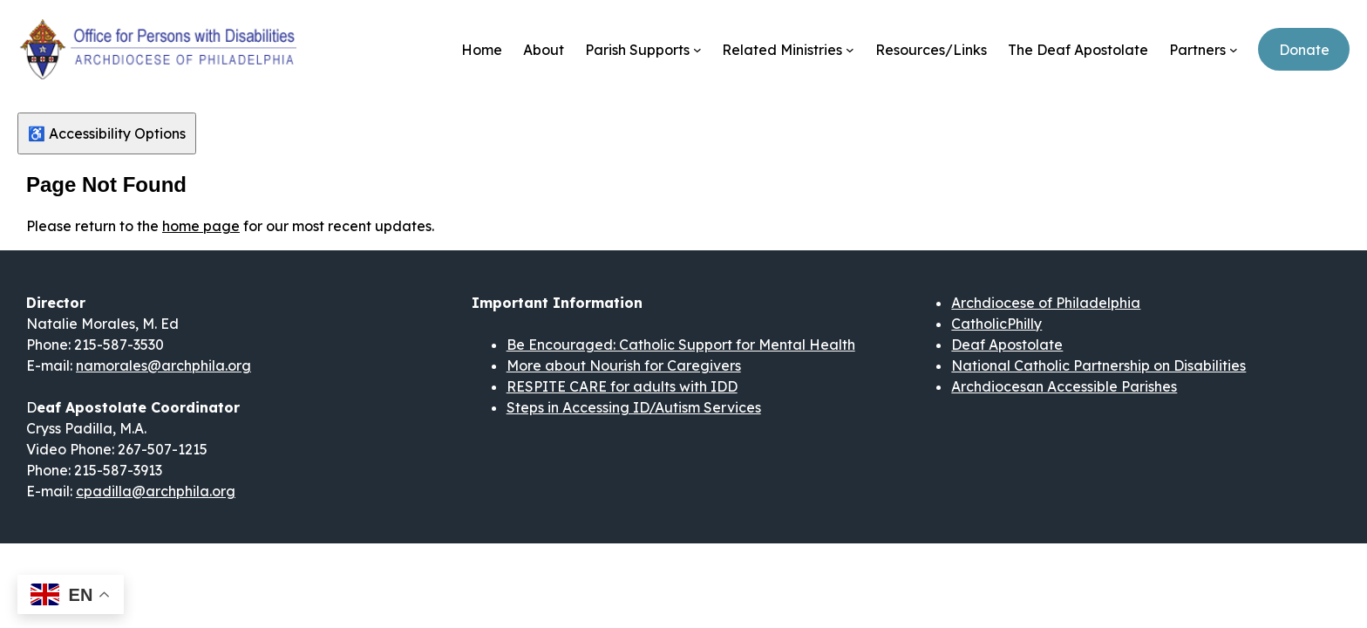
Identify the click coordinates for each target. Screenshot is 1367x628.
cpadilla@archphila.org (155, 491)
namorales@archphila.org (163, 365)
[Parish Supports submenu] (697, 49)
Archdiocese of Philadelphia (1045, 302)
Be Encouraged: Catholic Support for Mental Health (681, 344)
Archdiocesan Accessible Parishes (1064, 386)
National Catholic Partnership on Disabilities (1098, 365)
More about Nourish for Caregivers (624, 365)
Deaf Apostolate (1007, 344)
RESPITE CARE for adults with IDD (622, 386)
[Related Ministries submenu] (850, 49)
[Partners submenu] (1233, 49)
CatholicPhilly (996, 323)
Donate (1304, 49)
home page (201, 226)
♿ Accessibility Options (107, 133)
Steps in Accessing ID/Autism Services (634, 407)
